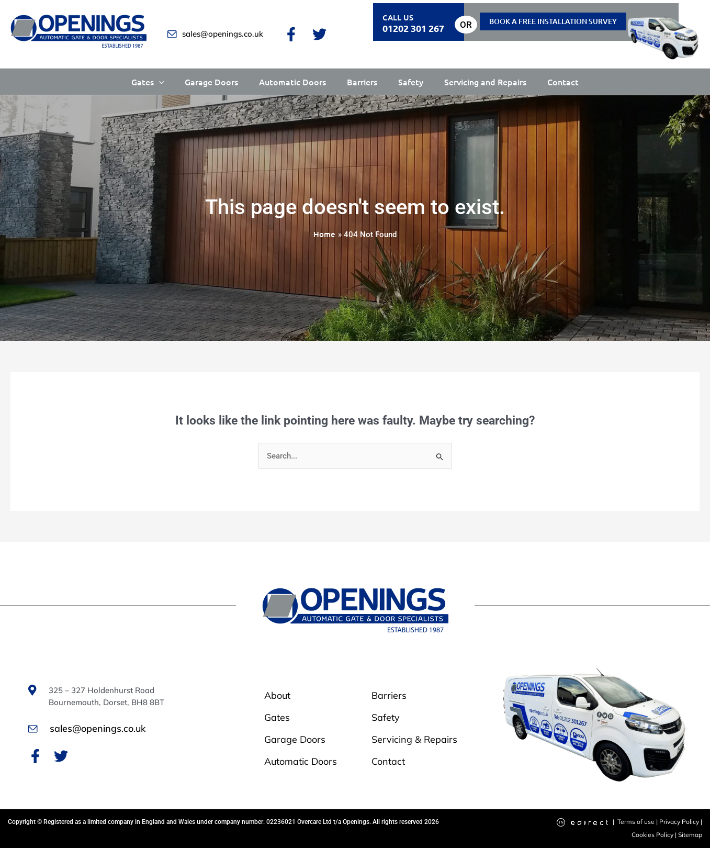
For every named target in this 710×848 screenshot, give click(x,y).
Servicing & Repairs (414, 739)
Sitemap (690, 835)
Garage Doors (211, 81)
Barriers (362, 81)
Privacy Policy (679, 821)
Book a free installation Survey (553, 21)
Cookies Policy (653, 835)
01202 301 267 (413, 28)
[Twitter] (319, 34)
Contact (563, 81)
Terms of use (636, 821)
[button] (159, 82)
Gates (147, 82)
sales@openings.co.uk (215, 34)
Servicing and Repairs (485, 81)
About (277, 695)
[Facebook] (291, 34)
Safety (410, 81)
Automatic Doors (292, 81)
